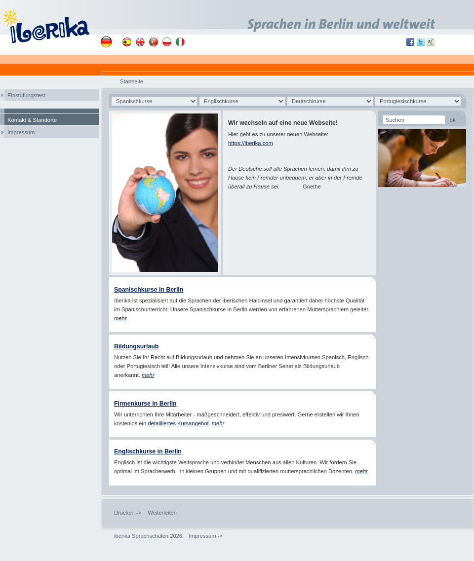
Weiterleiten (162, 513)
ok (453, 120)
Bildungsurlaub (136, 346)
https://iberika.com (250, 143)
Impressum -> (206, 536)
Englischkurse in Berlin (148, 451)
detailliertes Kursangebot (178, 423)
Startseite (131, 81)
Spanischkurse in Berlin (148, 289)
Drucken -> (127, 513)
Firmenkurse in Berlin (145, 403)
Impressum (21, 132)
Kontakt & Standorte (32, 120)
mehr (148, 375)
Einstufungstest (26, 95)
